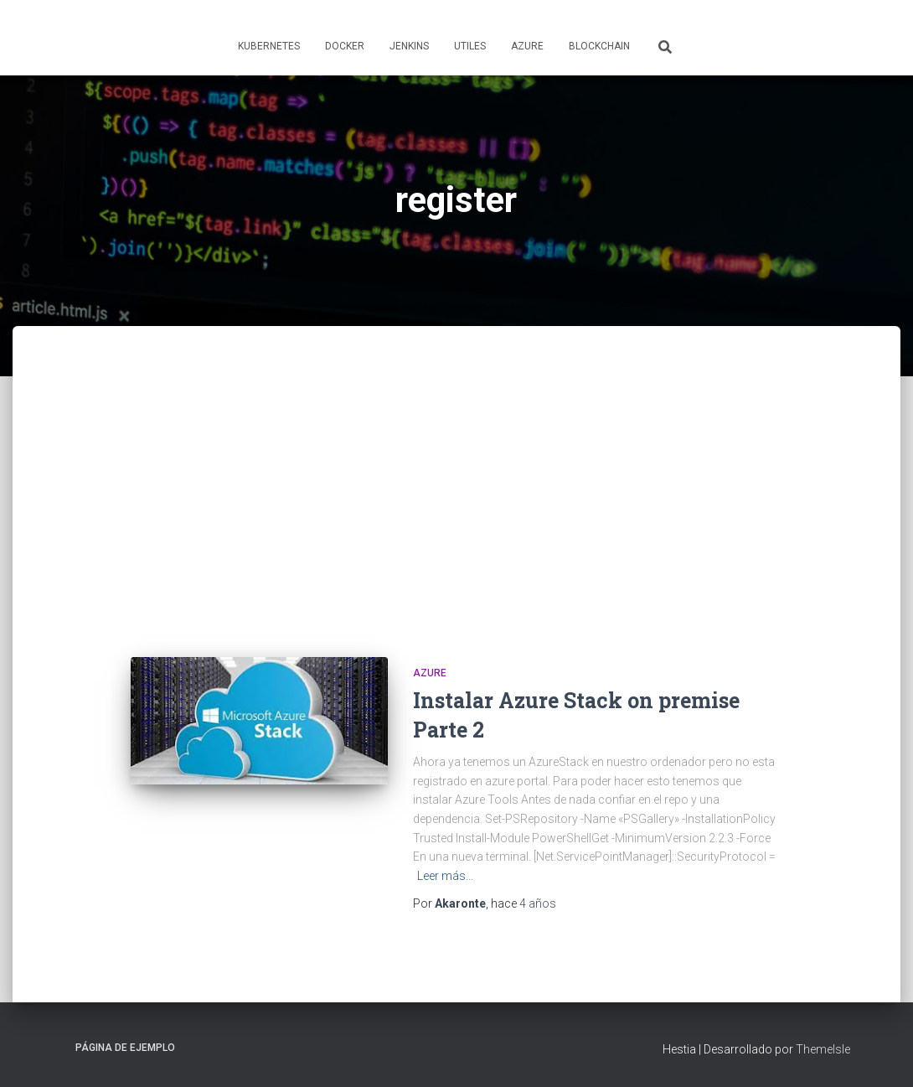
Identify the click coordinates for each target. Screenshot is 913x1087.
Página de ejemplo (125, 1047)
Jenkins (409, 46)
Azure (527, 46)
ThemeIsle (823, 1049)
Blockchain (599, 46)
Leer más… (445, 876)
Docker (344, 46)
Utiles (470, 46)
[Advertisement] (456, 506)
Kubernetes (269, 46)
